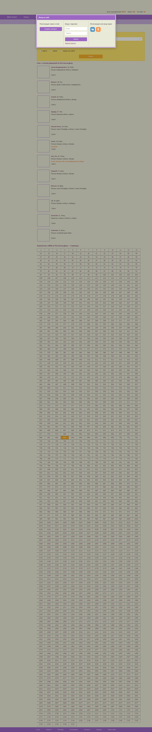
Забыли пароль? (70, 43)
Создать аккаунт (50, 29)
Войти (76, 39)
